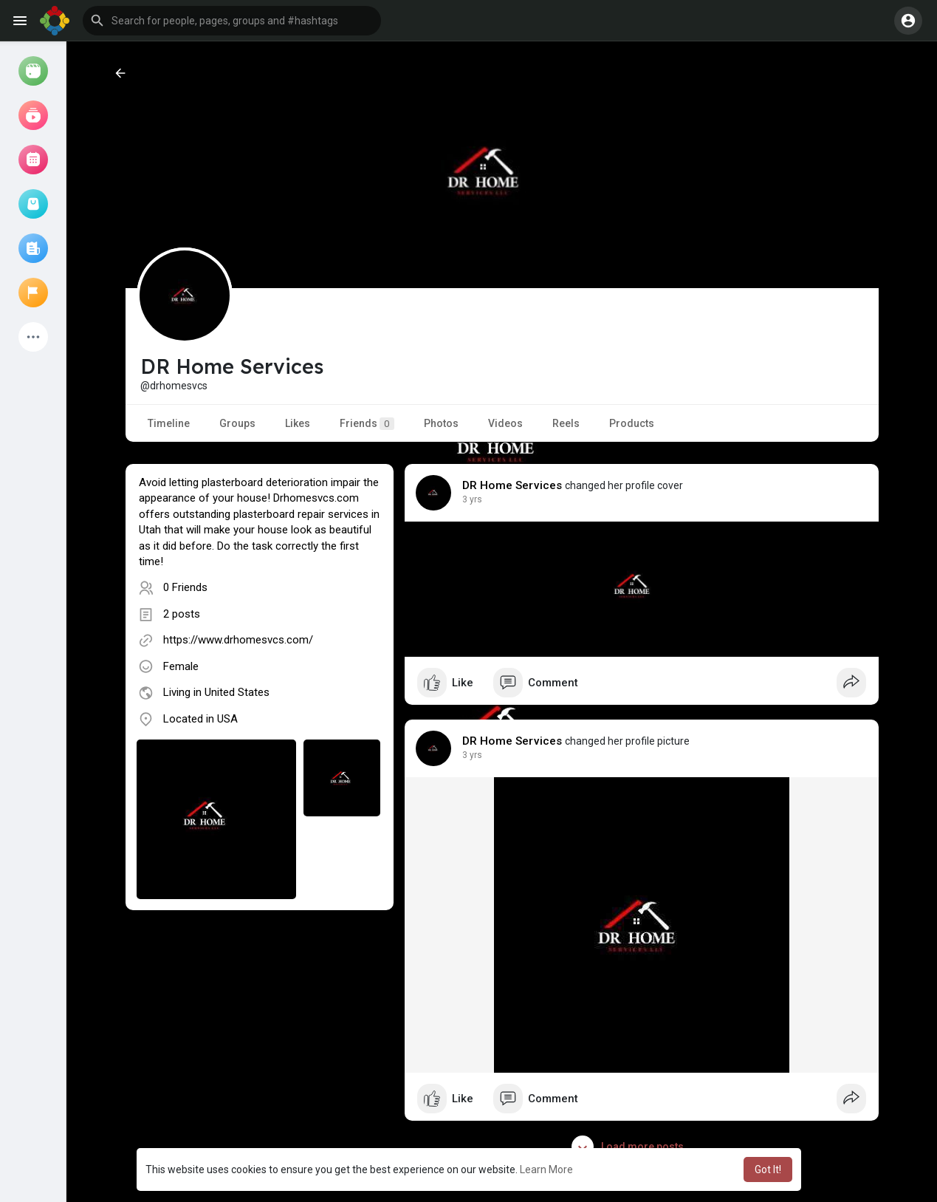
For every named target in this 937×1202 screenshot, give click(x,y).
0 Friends (185, 587)
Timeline (169, 423)
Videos (505, 423)
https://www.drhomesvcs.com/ (238, 639)
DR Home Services (512, 485)
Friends (367, 423)
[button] (232, 20)
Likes (297, 423)
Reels (566, 423)
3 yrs (472, 499)
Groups (237, 423)
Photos (441, 423)
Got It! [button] (768, 1169)
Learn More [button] (546, 1169)
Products (631, 423)
